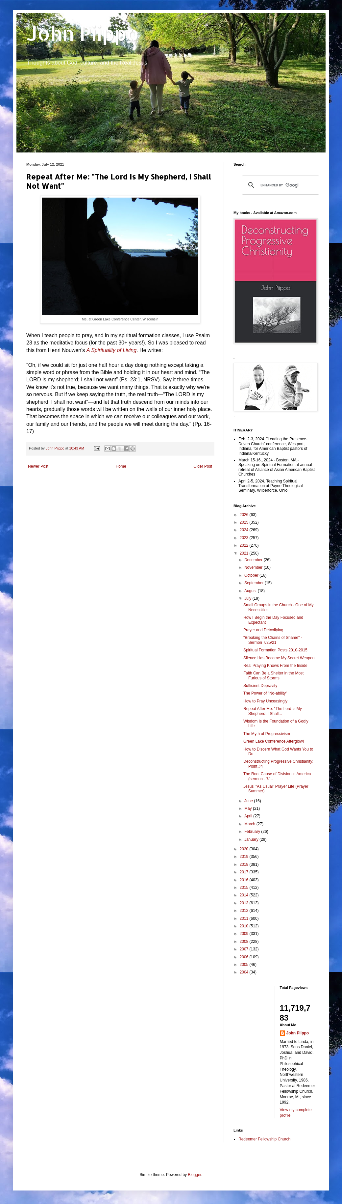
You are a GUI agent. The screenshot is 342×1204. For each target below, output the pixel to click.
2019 (245, 856)
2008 (245, 941)
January (251, 839)
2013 (245, 903)
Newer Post (38, 466)
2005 (245, 964)
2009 (245, 933)
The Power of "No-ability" (265, 693)
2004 (245, 972)
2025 (245, 522)
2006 (245, 957)
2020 (245, 849)
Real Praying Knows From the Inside (275, 665)
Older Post (202, 466)
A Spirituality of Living (111, 350)
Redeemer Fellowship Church (264, 1139)
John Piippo (82, 33)
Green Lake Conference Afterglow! (273, 741)
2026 (245, 514)
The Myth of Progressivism (266, 733)
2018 (245, 864)
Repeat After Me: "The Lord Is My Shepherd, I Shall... (272, 711)
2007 (245, 949)
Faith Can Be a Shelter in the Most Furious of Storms (273, 675)
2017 (245, 872)
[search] (279, 185)
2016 (245, 880)
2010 (245, 926)
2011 (245, 918)
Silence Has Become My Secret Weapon (279, 658)
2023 (245, 537)
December (254, 560)
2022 (245, 545)
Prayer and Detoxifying (263, 630)
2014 (245, 895)
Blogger (194, 1174)
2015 (245, 887)
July (248, 598)
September (254, 583)
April (248, 816)
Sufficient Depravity (260, 685)
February (252, 831)
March (250, 824)
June (249, 801)
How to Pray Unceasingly (265, 701)
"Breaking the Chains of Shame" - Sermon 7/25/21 (272, 639)
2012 (245, 910)
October (251, 575)
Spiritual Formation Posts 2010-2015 (275, 650)
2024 (245, 530)
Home (121, 466)
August (251, 590)
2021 (245, 553)
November (254, 567)
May (248, 808)
